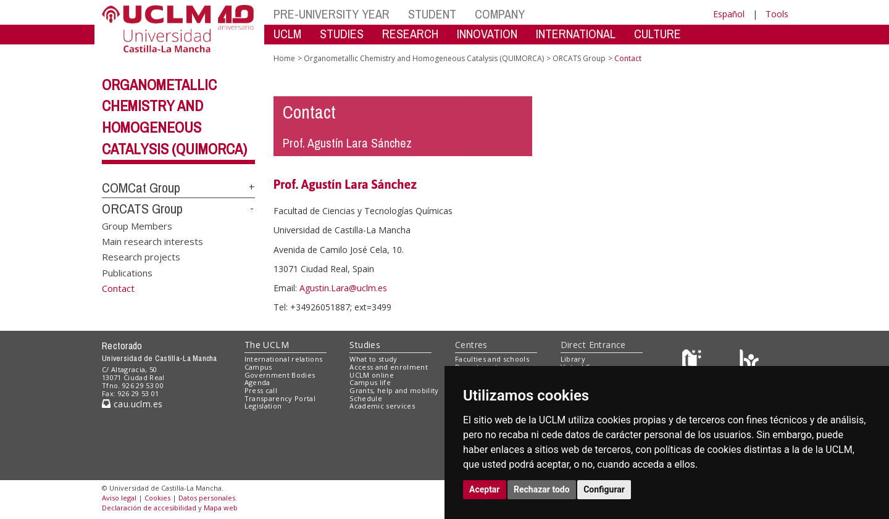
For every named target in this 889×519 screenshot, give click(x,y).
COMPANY (500, 14)
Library (573, 358)
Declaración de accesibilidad (149, 507)
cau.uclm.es (132, 404)
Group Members (137, 225)
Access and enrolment (388, 367)
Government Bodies (279, 375)
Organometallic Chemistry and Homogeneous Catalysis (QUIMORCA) (424, 58)
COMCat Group (141, 187)
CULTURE (657, 33)
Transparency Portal (279, 398)
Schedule (365, 398)
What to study (373, 358)
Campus (258, 367)
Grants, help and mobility (393, 390)
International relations (283, 358)
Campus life (370, 382)
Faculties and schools (492, 358)
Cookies (157, 497)
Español (729, 14)
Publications (127, 272)
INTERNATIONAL (576, 33)
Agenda (257, 382)
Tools (777, 14)
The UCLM (266, 345)
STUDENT (432, 14)
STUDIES (342, 33)
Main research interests (152, 241)
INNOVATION (487, 33)
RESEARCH (410, 33)
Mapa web (221, 507)
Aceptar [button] (484, 489)
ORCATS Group (142, 208)
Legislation (263, 405)
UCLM (287, 33)
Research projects (141, 257)
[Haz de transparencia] (693, 362)
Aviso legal (119, 497)
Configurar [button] (604, 489)
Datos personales (206, 497)
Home (284, 58)
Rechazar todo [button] (542, 489)
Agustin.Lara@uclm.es (343, 288)
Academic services (382, 405)
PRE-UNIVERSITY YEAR (331, 14)
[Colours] (749, 362)
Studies (364, 345)
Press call (260, 390)
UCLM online (371, 375)
